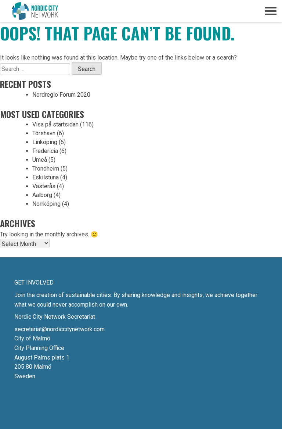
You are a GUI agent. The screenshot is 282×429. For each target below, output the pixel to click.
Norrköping (46, 203)
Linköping (44, 142)
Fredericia (45, 150)
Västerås (43, 186)
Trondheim (45, 168)
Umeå (39, 159)
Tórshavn (43, 133)
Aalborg (42, 195)
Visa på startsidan (55, 124)
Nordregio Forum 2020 (61, 94)
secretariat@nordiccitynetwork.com (59, 329)
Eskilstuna (45, 177)
